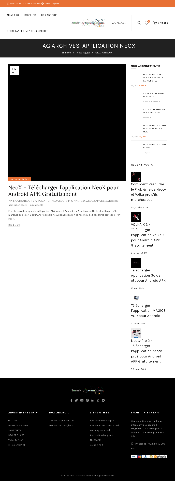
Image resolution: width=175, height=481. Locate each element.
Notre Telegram (52, 4)
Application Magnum (101, 435)
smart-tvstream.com (81, 475)
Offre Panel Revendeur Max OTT (27, 31)
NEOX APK (94, 200)
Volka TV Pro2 (15, 440)
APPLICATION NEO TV (21, 200)
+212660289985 (32, 3)
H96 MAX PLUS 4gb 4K (61, 425)
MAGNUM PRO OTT (18, 425)
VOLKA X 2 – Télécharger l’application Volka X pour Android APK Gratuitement (148, 234)
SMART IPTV (14, 430)
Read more (14, 225)
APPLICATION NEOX (46, 200)
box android (49, 15)
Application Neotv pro (102, 420)
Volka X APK (96, 445)
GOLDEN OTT (15, 420)
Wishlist (148, 22)
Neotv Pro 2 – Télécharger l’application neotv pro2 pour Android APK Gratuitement (146, 351)
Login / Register (118, 23)
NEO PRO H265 (16, 435)
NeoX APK (95, 440)
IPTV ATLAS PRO (16, 445)
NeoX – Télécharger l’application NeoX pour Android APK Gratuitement (63, 190)
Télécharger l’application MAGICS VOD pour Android (148, 310)
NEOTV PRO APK (69, 200)
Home (68, 52)
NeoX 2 (83, 200)
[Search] (139, 22)
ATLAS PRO (13, 15)
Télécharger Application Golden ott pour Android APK (148, 275)
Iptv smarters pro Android (104, 425)
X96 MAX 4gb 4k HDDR (61, 420)
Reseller (30, 15)
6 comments (36, 204)
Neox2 (104, 200)
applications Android (19, 179)
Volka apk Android (100, 430)
